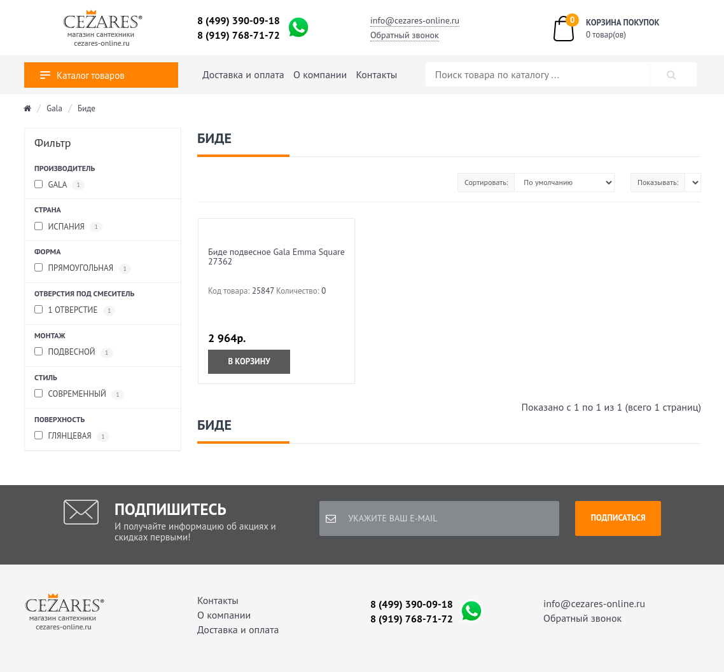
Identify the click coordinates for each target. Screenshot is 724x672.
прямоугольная (82, 268)
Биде (86, 108)
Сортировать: (486, 182)
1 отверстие (74, 310)
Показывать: (657, 182)
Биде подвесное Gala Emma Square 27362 (276, 256)
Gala (54, 108)
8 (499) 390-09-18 (238, 20)
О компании (320, 74)
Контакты (377, 74)
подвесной (73, 352)
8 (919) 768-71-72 (238, 35)
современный (79, 394)
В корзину (249, 361)
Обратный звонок (404, 35)
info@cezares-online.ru (414, 20)
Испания (68, 227)
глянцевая (71, 436)
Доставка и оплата (243, 74)
